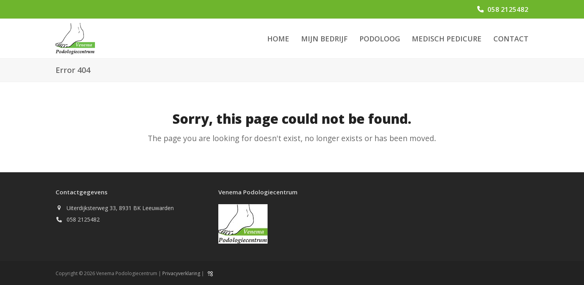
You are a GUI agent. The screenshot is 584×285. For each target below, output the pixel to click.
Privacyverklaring (181, 273)
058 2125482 (507, 9)
